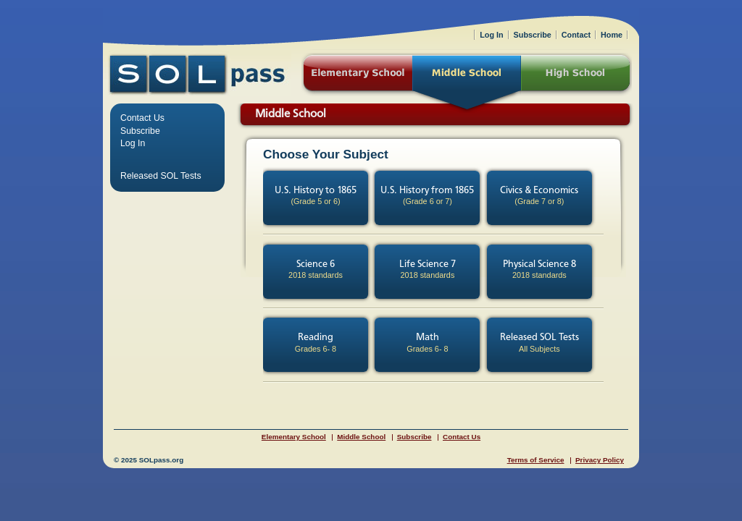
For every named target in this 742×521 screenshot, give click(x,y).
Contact (576, 34)
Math (427, 342)
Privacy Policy (599, 460)
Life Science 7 (427, 269)
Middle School (361, 437)
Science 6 (315, 269)
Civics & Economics (539, 196)
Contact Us (142, 118)
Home (611, 34)
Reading (315, 342)
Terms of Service (535, 460)
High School (576, 74)
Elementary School (294, 437)
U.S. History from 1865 (427, 196)
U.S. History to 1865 (315, 196)
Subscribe (140, 131)
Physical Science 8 (539, 269)
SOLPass (197, 74)
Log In (132, 143)
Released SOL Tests (539, 342)
